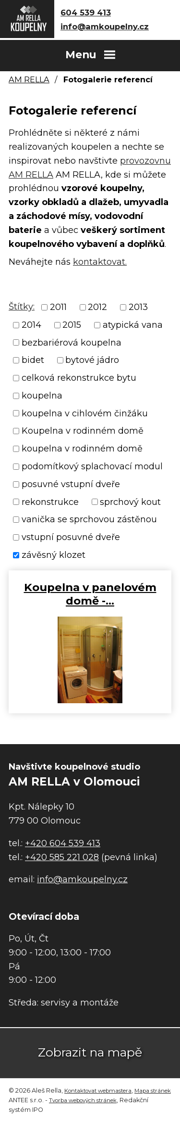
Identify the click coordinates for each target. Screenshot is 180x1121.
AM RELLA (29, 79)
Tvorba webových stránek (83, 1100)
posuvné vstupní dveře (71, 484)
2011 (58, 307)
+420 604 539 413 (62, 843)
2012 (97, 307)
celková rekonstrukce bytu (79, 378)
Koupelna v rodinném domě (83, 430)
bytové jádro (92, 360)
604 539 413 (85, 12)
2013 (138, 307)
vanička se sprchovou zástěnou (89, 519)
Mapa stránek (152, 1090)
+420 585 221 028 (62, 857)
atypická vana (133, 325)
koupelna (42, 395)
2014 (31, 325)
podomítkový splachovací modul (92, 466)
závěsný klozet (53, 555)
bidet (33, 360)
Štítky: (22, 306)
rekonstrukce (50, 501)
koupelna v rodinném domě (82, 448)
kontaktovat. (100, 262)
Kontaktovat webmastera (98, 1090)
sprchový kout (130, 501)
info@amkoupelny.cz (104, 26)
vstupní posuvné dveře (71, 537)
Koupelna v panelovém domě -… (90, 593)
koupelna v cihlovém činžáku (85, 413)
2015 (71, 325)
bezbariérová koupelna (71, 342)
